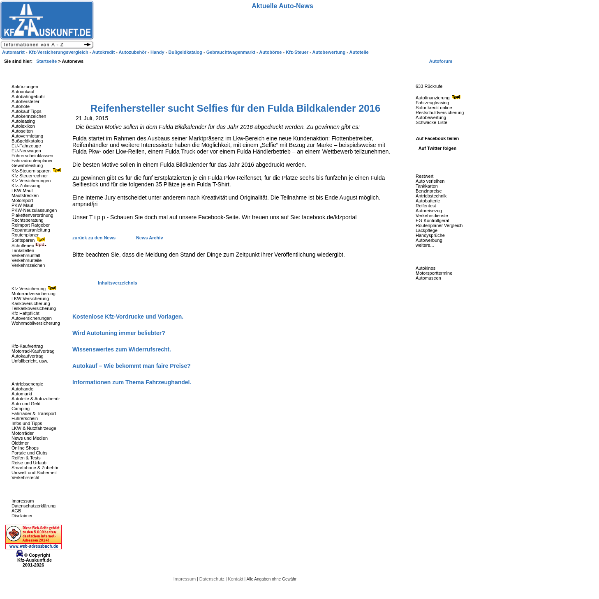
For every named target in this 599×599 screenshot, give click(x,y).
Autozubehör (133, 52)
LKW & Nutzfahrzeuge (34, 428)
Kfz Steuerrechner (30, 175)
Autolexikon (23, 126)
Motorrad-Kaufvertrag (33, 351)
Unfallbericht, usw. (30, 360)
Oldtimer (20, 443)
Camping (21, 408)
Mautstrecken (25, 195)
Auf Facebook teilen (437, 138)
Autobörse (271, 52)
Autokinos (425, 268)
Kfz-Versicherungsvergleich (59, 52)
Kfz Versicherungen (31, 180)
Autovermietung (27, 135)
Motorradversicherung (34, 293)
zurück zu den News (94, 237)
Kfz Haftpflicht (25, 313)
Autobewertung (431, 117)
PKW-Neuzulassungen (34, 210)
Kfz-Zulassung (26, 185)
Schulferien (29, 245)
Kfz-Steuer (298, 52)
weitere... (425, 245)
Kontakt (236, 578)
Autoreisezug (429, 210)
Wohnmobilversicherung (36, 323)
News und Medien (30, 438)
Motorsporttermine (434, 273)
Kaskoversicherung (31, 303)
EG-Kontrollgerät (432, 220)
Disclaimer (22, 515)
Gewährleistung (27, 165)
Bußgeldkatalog (27, 140)
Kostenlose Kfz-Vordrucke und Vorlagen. (127, 316)
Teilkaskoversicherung (34, 308)
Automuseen (428, 277)
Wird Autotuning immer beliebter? (118, 333)
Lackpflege (426, 230)
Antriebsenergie (27, 383)
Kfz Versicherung (35, 288)
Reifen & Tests (26, 457)
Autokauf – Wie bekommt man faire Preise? (131, 366)
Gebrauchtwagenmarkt (231, 52)
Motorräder (23, 433)
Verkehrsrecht (25, 477)
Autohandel (23, 388)
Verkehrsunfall (26, 255)
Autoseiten (22, 131)
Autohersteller (25, 101)
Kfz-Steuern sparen (37, 170)
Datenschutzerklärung (34, 505)
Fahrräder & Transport (34, 413)
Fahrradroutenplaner (32, 160)
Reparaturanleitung (31, 229)
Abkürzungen (25, 86)
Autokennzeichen (29, 116)
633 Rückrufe (429, 86)
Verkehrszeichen (28, 265)
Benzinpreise (429, 190)
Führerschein (25, 418)
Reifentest (426, 205)
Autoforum (440, 61)
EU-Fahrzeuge (26, 145)
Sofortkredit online (434, 107)
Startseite (47, 61)
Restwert (424, 176)
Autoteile (359, 52)
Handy (158, 52)
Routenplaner (25, 234)
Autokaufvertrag (28, 355)
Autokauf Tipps (27, 111)
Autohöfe (21, 106)
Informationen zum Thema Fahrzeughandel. (131, 382)
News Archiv (149, 237)
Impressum (23, 500)
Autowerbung (429, 240)
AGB (16, 510)
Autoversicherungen (32, 318)
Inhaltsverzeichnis (117, 282)
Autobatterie (428, 200)
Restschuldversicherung (440, 112)
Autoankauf (23, 91)
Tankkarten (427, 186)
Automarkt (22, 393)
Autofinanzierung (439, 97)
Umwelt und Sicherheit (34, 472)
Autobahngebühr (28, 96)
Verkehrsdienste (432, 215)
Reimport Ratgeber (31, 225)
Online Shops (25, 447)
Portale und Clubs (29, 452)
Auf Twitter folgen (438, 148)
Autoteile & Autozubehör (36, 398)
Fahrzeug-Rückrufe (429, 73)
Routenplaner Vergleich (439, 225)
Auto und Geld (26, 403)
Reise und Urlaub (29, 462)
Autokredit (104, 52)
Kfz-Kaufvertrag (27, 346)
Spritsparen (29, 240)
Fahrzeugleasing (432, 102)
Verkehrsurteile (27, 260)
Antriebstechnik (431, 195)
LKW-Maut (22, 190)
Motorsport (22, 200)
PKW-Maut (22, 205)
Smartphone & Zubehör (35, 467)
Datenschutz (212, 578)
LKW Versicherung (30, 298)
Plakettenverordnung (32, 215)
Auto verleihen (430, 181)
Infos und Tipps (27, 423)
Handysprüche (430, 235)
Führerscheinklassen (32, 155)
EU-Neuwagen (26, 150)
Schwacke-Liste (431, 122)
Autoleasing (23, 121)
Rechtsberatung (28, 220)
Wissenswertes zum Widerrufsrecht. (121, 349)
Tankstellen (23, 250)
